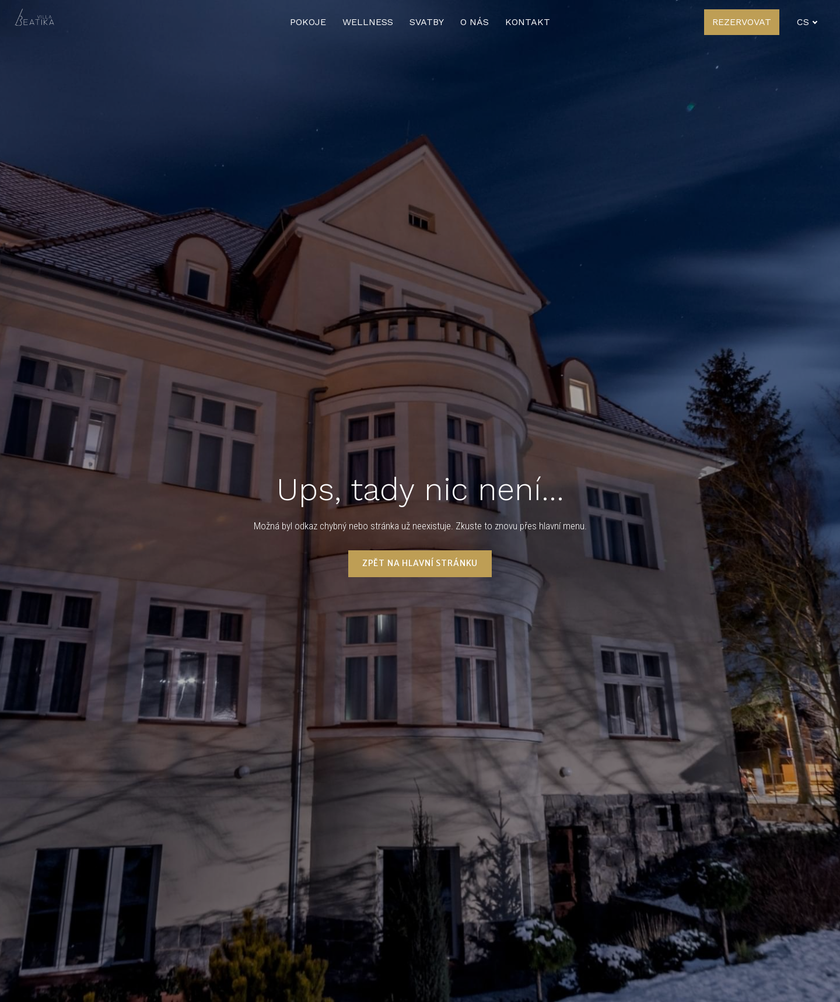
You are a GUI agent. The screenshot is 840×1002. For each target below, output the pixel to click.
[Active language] (807, 22)
